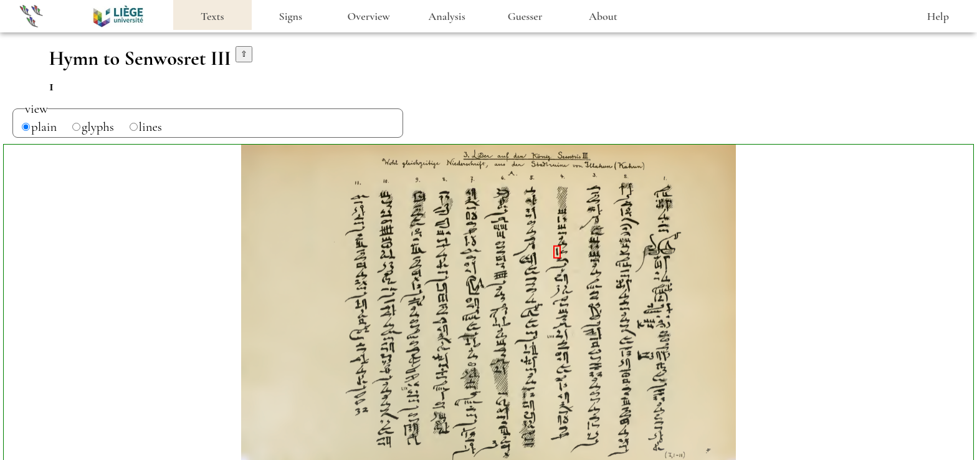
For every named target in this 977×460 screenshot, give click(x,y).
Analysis (447, 16)
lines (150, 127)
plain (44, 127)
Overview (369, 16)
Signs (290, 16)
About (603, 16)
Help (938, 16)
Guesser (525, 16)
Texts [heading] (212, 16)
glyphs (98, 127)
